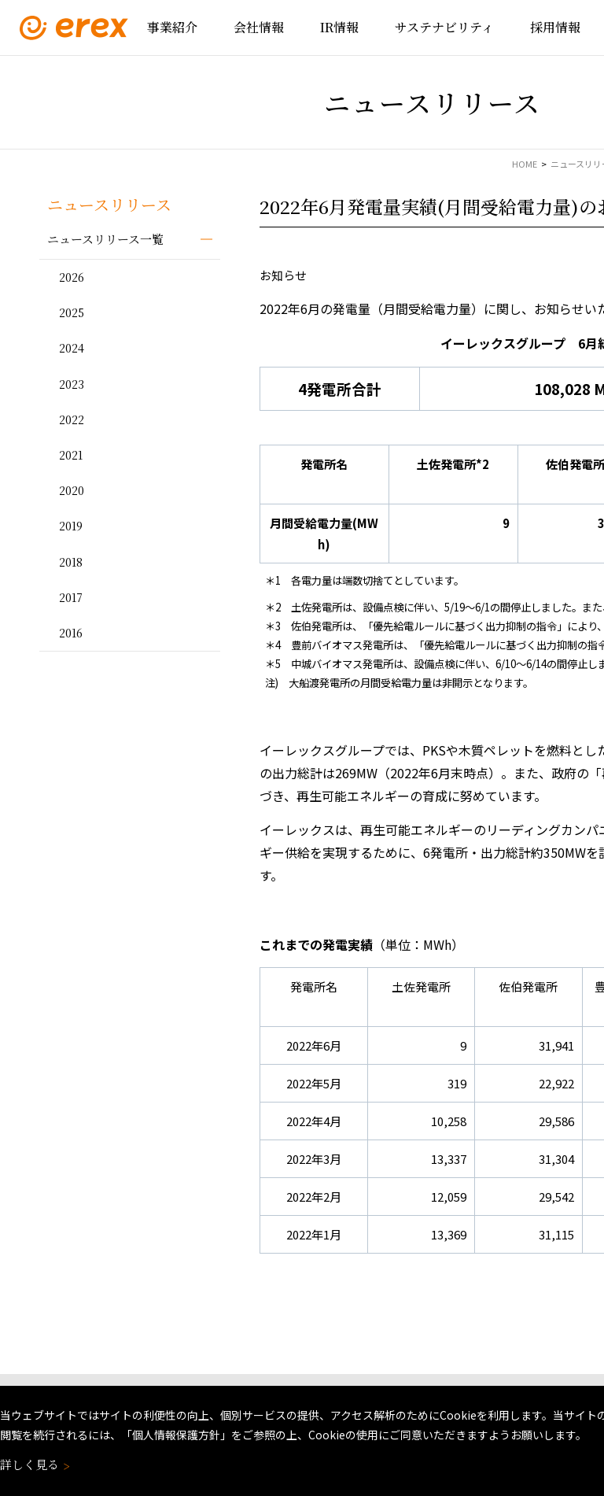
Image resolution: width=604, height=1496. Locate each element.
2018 (71, 562)
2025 (71, 312)
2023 (71, 384)
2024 (71, 348)
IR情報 (339, 27)
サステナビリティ (444, 27)
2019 (71, 526)
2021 (71, 455)
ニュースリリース (109, 204)
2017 (71, 597)
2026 (71, 277)
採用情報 (555, 27)
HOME (524, 163)
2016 (71, 633)
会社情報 (259, 27)
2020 (71, 490)
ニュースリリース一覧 (105, 239)
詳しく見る (33, 1464)
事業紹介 (172, 27)
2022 (71, 419)
